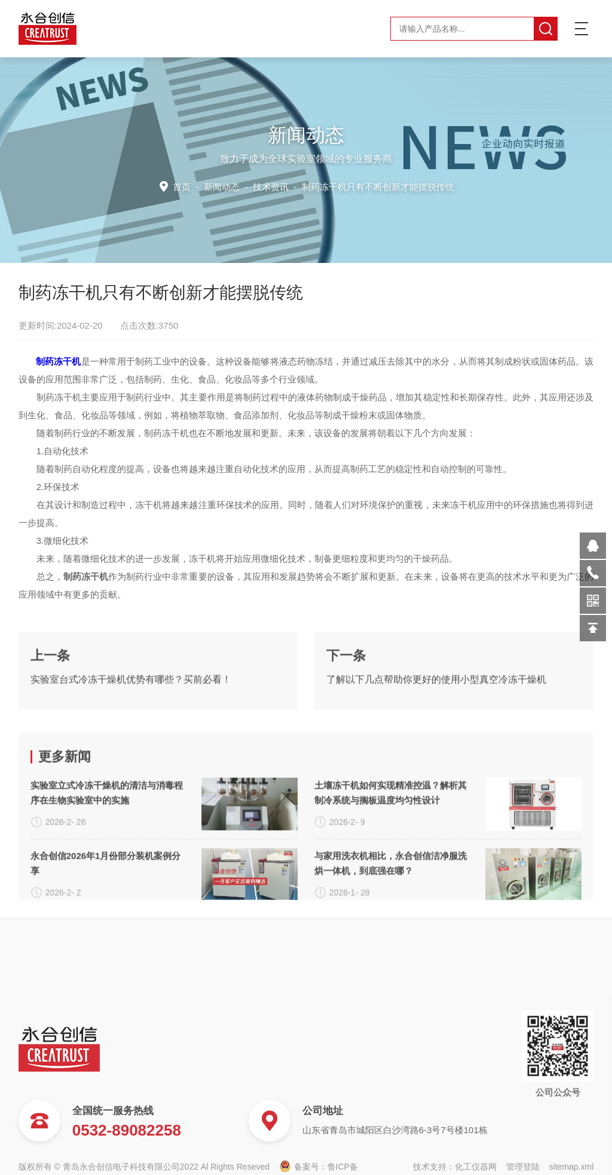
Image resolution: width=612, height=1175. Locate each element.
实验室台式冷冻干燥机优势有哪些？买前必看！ (130, 725)
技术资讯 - (351, 186)
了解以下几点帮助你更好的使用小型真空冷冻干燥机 (436, 725)
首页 (186, 186)
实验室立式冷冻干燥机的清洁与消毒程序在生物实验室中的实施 (106, 889)
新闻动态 (224, 186)
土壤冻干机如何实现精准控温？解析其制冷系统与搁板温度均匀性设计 (390, 889)
